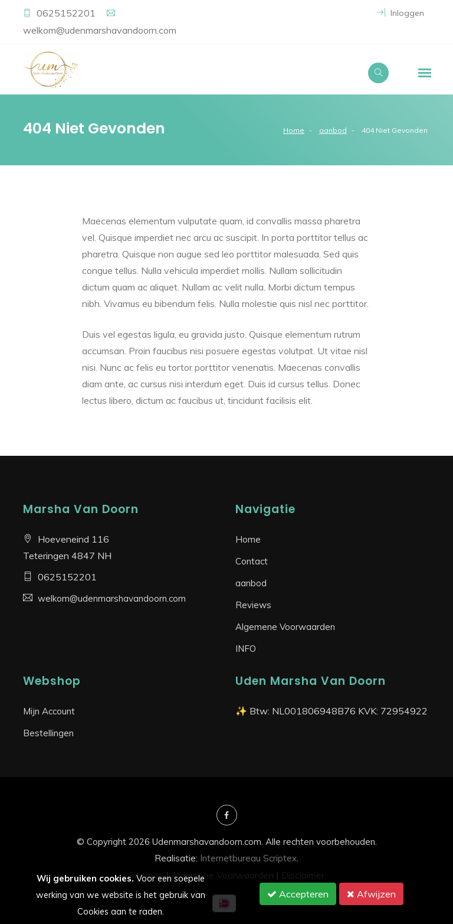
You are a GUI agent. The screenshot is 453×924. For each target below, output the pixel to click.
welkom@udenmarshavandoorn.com (99, 30)
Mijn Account (49, 711)
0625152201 (67, 13)
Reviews (253, 604)
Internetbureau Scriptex (248, 858)
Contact (251, 561)
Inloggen (400, 13)
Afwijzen (371, 894)
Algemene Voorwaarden (285, 626)
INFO (245, 648)
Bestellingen (48, 733)
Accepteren (298, 894)
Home (293, 130)
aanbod (333, 130)
